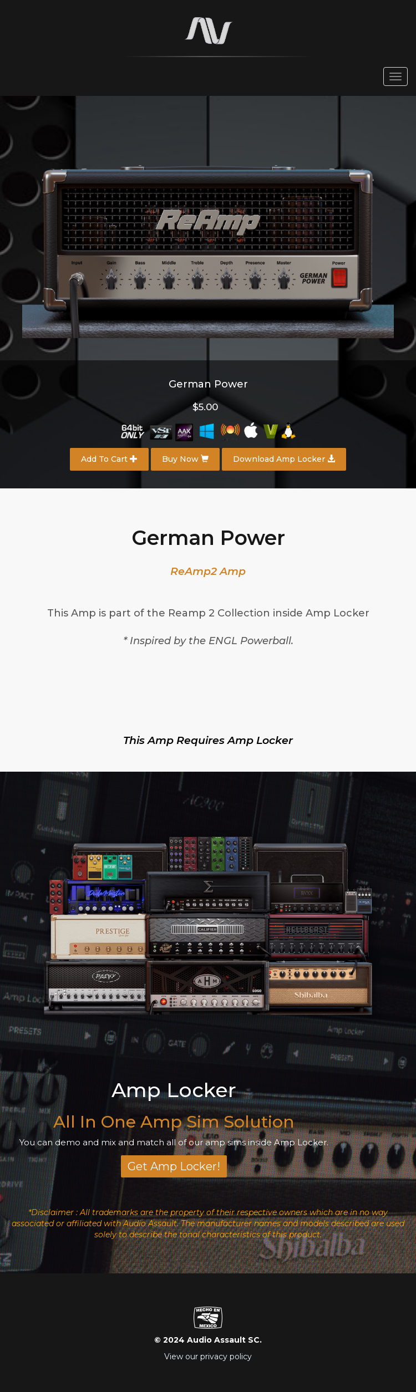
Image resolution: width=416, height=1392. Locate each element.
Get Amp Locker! (174, 1166)
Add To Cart (109, 459)
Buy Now (185, 459)
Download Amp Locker (284, 459)
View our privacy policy (208, 1357)
